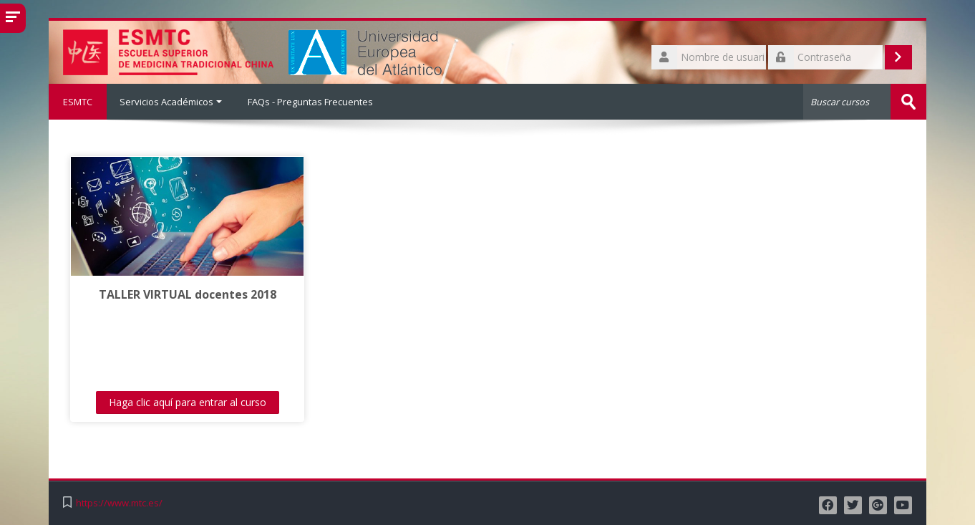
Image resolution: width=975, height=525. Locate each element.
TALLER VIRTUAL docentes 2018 (187, 294)
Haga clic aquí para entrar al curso (187, 402)
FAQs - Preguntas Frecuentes (310, 101)
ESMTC (77, 101)
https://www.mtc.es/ (119, 503)
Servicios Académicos (171, 101)
